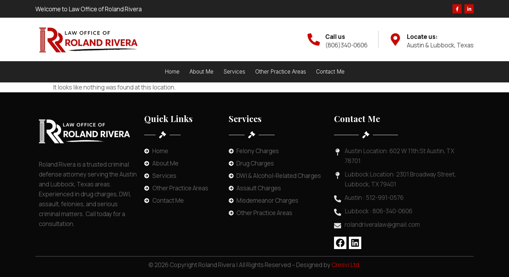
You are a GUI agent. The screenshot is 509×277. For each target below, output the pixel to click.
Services (234, 71)
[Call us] (314, 39)
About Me (201, 71)
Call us (335, 37)
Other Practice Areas (280, 71)
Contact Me (330, 71)
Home (172, 71)
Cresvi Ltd (345, 265)
